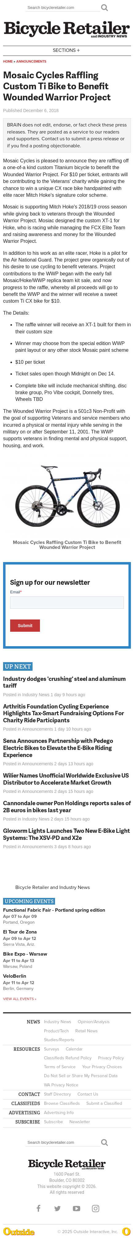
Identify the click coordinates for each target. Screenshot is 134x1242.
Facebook (38, 1208)
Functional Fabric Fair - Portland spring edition (54, 910)
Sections (67, 50)
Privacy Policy (111, 1058)
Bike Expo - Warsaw (25, 954)
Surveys (51, 1049)
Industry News (35, 694)
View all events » (19, 999)
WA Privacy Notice (61, 1085)
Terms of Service (60, 1066)
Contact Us (87, 1094)
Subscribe (53, 1121)
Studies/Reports (59, 1039)
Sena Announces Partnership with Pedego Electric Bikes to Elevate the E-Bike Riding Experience (58, 747)
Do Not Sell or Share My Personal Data (80, 1075)
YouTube (76, 1208)
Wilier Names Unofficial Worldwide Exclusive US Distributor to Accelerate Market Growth (66, 778)
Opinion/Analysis (94, 1021)
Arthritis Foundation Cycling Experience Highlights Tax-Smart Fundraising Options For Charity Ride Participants (63, 713)
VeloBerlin (14, 976)
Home (8, 62)
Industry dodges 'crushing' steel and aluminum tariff (64, 682)
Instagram (95, 1208)
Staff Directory (57, 1094)
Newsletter (79, 1121)
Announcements (31, 62)
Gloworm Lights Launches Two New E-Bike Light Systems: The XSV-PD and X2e (66, 834)
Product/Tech (56, 1031)
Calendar (74, 1049)
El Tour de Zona (20, 932)
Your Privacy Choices (102, 1066)
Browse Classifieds (62, 1103)
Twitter (57, 1208)
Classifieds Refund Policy (68, 1058)
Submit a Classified (104, 1103)
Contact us (53, 139)
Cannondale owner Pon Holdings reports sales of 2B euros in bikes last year (67, 806)
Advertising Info (59, 1112)
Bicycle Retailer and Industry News (52, 887)
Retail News (86, 1031)
